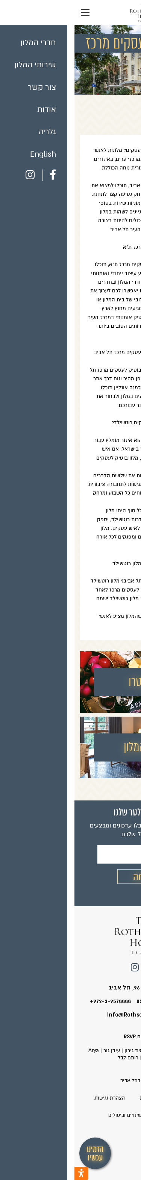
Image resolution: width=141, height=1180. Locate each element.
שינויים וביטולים (50, 1115)
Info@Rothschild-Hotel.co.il (71, 1014)
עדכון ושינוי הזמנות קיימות (93, 1098)
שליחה (70, 876)
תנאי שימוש (94, 1115)
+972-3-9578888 (35, 1001)
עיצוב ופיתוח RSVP (70, 1036)
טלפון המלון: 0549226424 (94, 1001)
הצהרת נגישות (35, 1098)
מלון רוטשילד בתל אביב (70, 1081)
